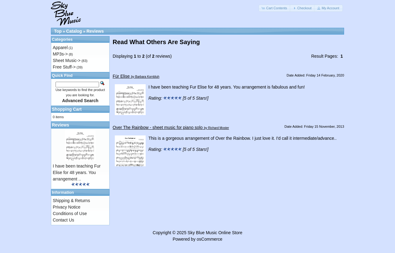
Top (58, 31)
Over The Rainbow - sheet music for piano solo (158, 127)
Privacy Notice (66, 207)
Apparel (60, 47)
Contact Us (63, 220)
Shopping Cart (66, 109)
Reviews (95, 31)
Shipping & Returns (71, 200)
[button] (275, 8)
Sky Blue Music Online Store (215, 232)
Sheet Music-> (67, 60)
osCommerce (209, 239)
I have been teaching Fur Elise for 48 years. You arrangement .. (77, 172)
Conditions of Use (70, 213)
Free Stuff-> (64, 66)
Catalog (74, 31)
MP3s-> (60, 54)
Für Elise (121, 76)
